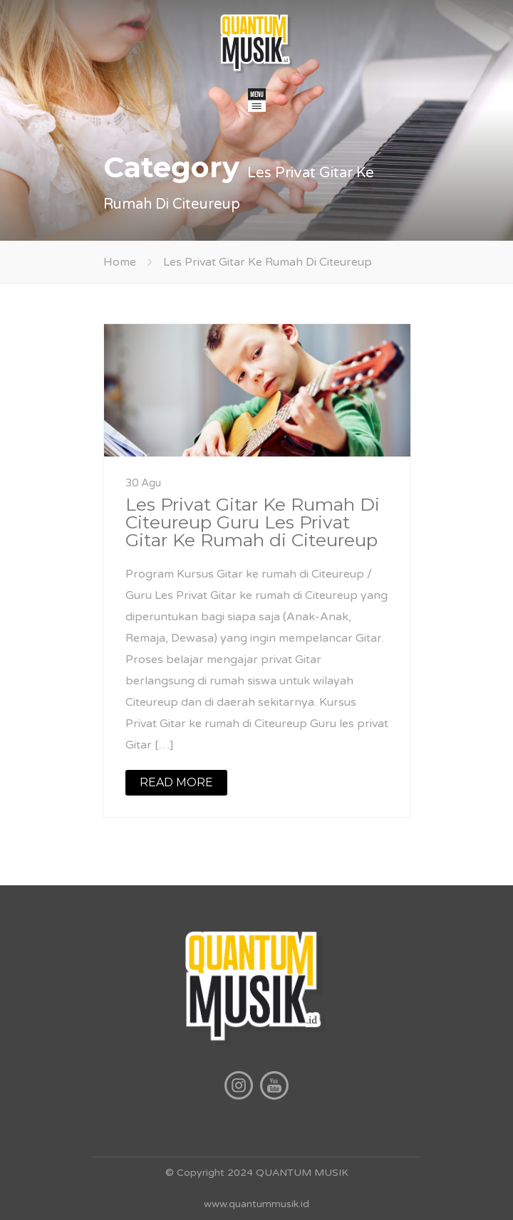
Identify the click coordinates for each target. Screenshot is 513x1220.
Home (119, 262)
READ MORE (176, 782)
